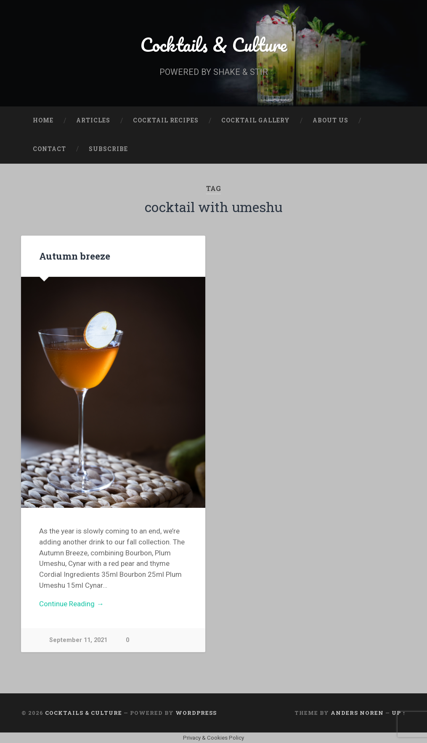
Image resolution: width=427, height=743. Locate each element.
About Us (330, 120)
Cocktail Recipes (166, 120)
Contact (49, 149)
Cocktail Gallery (255, 120)
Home (43, 120)
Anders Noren (357, 712)
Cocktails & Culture (213, 44)
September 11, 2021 (78, 640)
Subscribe (108, 149)
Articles (93, 120)
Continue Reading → (71, 604)
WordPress (196, 712)
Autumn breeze (74, 255)
